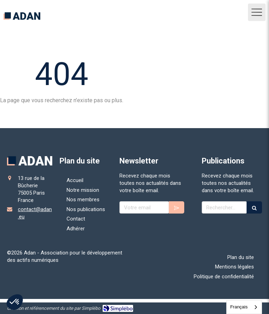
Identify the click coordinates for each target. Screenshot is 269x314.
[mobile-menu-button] (256, 12)
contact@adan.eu (35, 213)
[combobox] (244, 307)
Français (239, 306)
